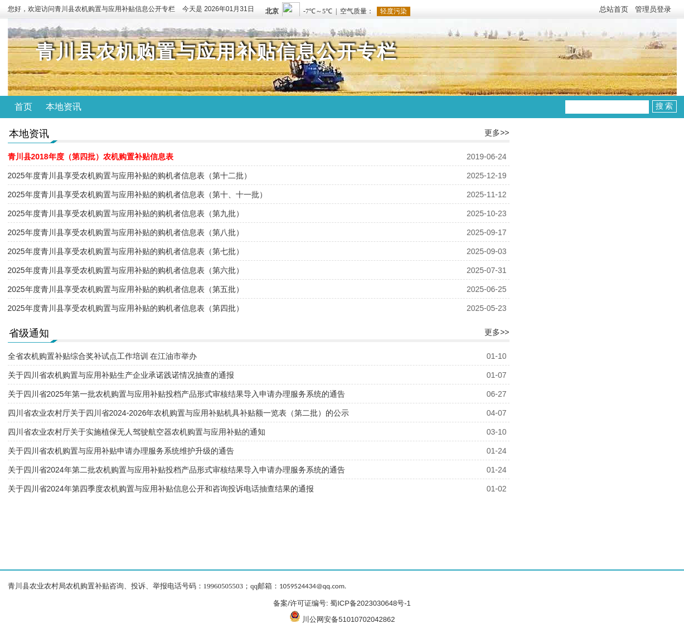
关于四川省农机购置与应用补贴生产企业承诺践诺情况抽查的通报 (121, 375)
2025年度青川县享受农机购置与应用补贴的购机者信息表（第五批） (126, 289)
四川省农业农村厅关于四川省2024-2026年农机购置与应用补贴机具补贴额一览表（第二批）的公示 (179, 412)
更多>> (496, 132)
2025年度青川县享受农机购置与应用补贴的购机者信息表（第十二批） (129, 175)
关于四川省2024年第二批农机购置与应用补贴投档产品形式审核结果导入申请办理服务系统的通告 (176, 469)
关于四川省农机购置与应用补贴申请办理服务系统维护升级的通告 (121, 450)
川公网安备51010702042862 (348, 619)
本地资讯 (63, 106)
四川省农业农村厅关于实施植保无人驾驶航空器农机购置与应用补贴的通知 (136, 431)
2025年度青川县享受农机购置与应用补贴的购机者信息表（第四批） (126, 308)
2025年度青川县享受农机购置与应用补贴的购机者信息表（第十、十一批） (137, 194)
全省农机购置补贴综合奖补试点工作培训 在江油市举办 (102, 356)
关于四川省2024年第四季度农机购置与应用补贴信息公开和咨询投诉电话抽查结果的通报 (161, 488)
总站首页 (613, 9)
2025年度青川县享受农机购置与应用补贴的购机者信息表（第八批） (126, 232)
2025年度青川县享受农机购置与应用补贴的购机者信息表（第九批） (126, 213)
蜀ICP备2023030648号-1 (370, 603)
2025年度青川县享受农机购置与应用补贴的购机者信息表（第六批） (126, 270)
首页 (23, 106)
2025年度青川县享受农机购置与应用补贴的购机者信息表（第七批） (126, 251)
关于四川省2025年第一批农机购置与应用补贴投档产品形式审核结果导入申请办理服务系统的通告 (176, 393)
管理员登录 (653, 9)
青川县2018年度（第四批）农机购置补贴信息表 (90, 156)
